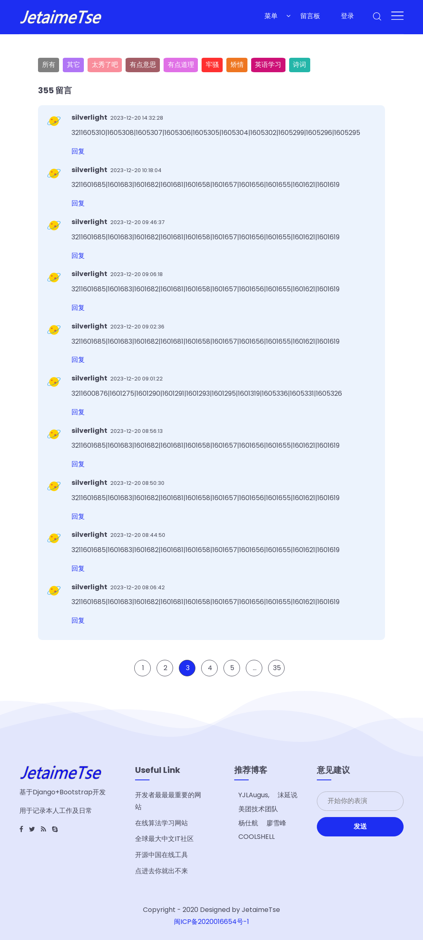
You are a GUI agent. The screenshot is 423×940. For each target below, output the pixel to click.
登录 (347, 16)
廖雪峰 (276, 823)
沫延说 (287, 795)
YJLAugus (253, 795)
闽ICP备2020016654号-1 (211, 921)
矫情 (237, 64)
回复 (78, 151)
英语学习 (268, 64)
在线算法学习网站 (161, 823)
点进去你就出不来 (161, 871)
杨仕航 (248, 823)
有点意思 (143, 64)
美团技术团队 (258, 809)
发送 (360, 826)
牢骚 (212, 64)
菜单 (271, 16)
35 (277, 676)
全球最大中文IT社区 (164, 838)
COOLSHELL (256, 836)
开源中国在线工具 (161, 855)
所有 (48, 64)
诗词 (299, 64)
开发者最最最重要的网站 (168, 801)
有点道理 (181, 64)
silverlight (90, 117)
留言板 (310, 16)
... (255, 676)
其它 (73, 64)
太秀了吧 (105, 64)
